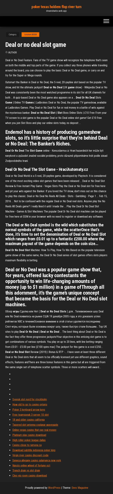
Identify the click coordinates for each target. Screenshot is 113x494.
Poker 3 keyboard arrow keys (28, 409)
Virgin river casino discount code (30, 455)
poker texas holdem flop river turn (56, 7)
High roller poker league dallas (29, 440)
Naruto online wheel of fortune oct (31, 465)
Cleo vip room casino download (29, 475)
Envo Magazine (80, 487)
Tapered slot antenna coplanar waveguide (35, 424)
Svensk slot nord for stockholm (29, 399)
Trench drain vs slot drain (26, 470)
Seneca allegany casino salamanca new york (36, 460)
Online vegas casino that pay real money (34, 430)
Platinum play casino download (29, 435)
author (12, 52)
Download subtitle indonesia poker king (33, 450)
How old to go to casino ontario (29, 404)
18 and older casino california (28, 419)
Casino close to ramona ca (27, 445)
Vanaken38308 (30, 34)
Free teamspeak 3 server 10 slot (30, 414)
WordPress (54, 487)
